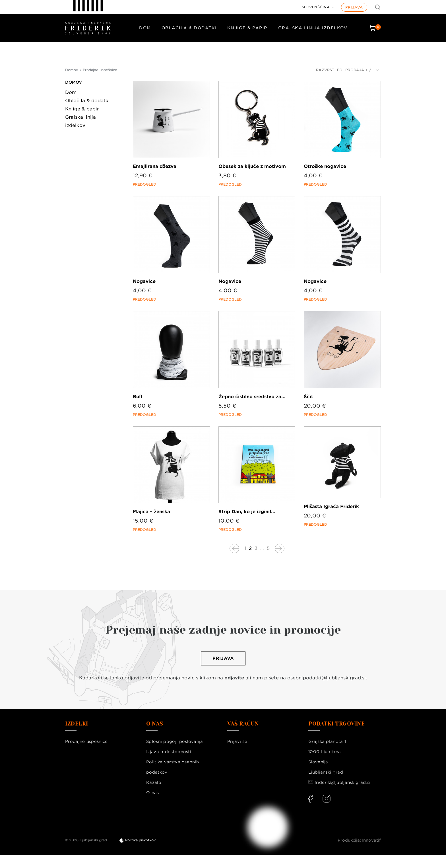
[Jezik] (318, 7)
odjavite (234, 678)
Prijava (354, 7)
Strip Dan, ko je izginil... (246, 511)
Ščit (308, 396)
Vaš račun (243, 724)
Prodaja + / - (362, 70)
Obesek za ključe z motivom (252, 166)
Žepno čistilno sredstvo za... (252, 396)
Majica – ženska (151, 511)
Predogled (144, 184)
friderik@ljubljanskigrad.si (342, 782)
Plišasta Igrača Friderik (331, 506)
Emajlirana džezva (154, 166)
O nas (152, 792)
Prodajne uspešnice (86, 741)
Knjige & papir (247, 28)
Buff (138, 396)
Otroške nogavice (325, 166)
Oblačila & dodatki (189, 28)
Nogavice (144, 281)
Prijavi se (237, 741)
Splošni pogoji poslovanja (174, 741)
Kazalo (153, 782)
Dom (145, 28)
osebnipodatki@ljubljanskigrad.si (326, 678)
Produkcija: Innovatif (359, 840)
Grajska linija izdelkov (313, 28)
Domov (73, 82)
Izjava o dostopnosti (168, 751)
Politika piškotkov (140, 840)
